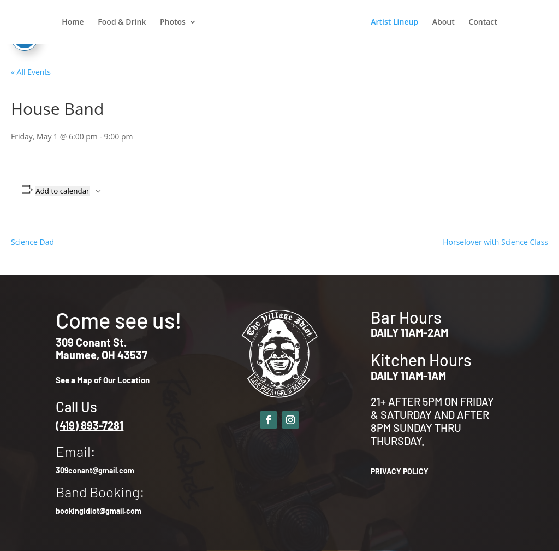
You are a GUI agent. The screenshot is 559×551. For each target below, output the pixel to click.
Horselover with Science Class (495, 242)
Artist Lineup (394, 22)
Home (73, 22)
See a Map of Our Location (103, 380)
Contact (482, 22)
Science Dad (32, 242)
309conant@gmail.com (95, 470)
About (443, 22)
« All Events (31, 72)
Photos (173, 22)
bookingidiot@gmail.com (98, 510)
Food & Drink (122, 22)
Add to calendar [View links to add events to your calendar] (62, 191)
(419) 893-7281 (89, 425)
